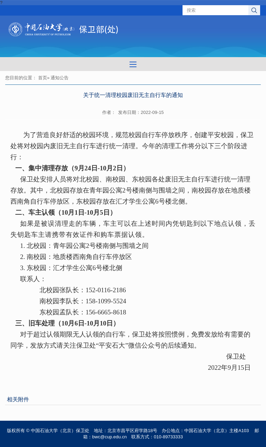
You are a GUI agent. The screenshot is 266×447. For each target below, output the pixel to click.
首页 (42, 77)
